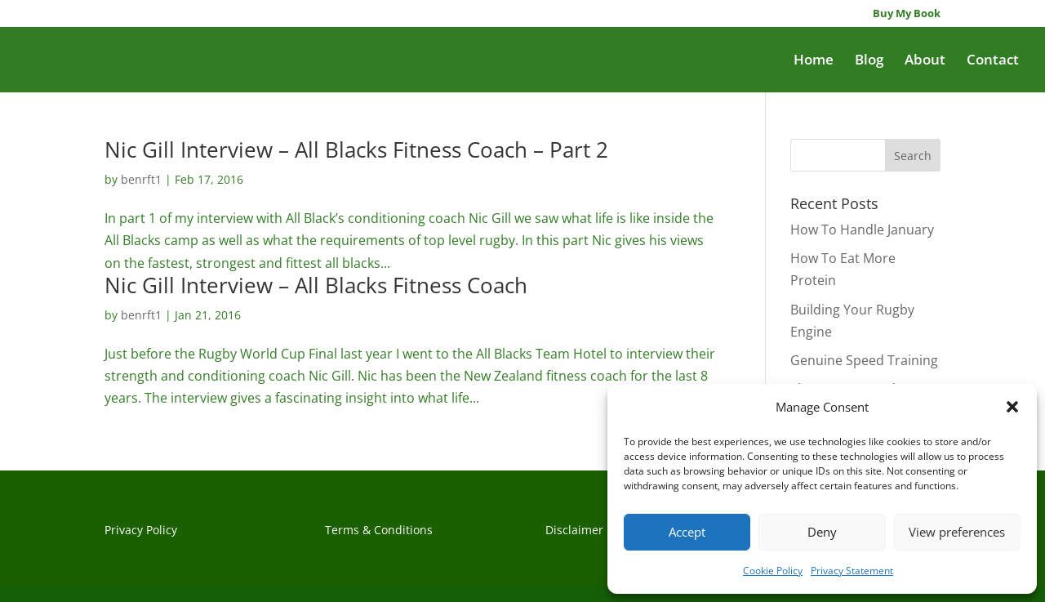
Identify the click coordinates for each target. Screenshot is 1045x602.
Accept (687, 532)
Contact (993, 61)
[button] (1012, 407)
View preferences (957, 532)
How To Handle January (862, 230)
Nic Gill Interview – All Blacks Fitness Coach (315, 285)
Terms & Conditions (379, 529)
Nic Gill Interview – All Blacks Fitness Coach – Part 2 (356, 149)
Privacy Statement (852, 570)
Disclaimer (574, 529)
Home (814, 61)
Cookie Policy (773, 570)
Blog (869, 61)
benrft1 (141, 179)
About (925, 61)
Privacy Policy (140, 529)
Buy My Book (906, 14)
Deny (822, 532)
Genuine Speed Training (864, 360)
